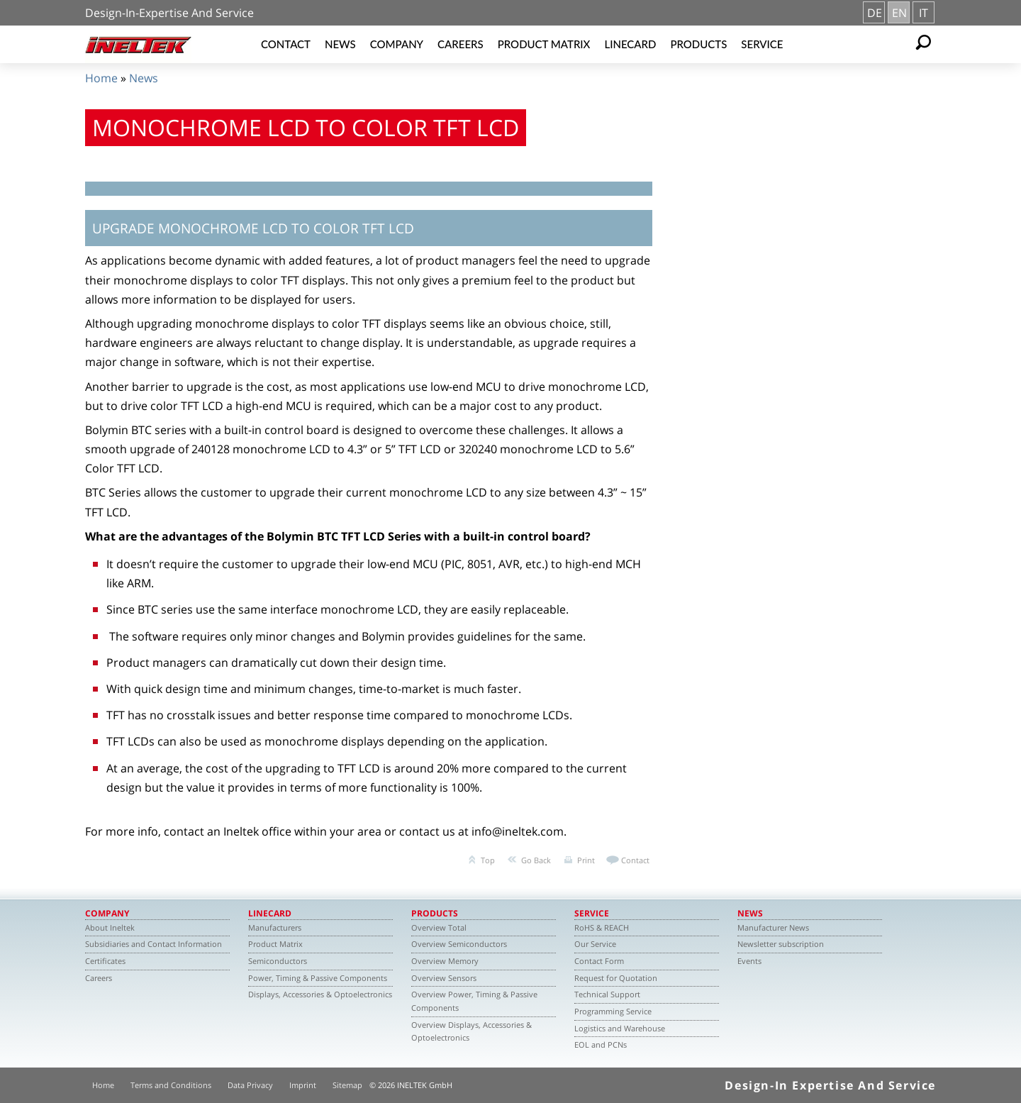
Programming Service (613, 1011)
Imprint (302, 1085)
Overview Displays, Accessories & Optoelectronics (471, 1031)
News (340, 44)
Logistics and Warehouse (619, 1028)
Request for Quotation (615, 977)
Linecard (630, 44)
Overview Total (439, 927)
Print (586, 860)
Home (101, 78)
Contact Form (599, 960)
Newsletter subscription (780, 943)
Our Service (595, 943)
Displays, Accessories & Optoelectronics (320, 994)
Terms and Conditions (170, 1085)
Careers (460, 44)
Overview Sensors (443, 977)
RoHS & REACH (601, 927)
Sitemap (347, 1085)
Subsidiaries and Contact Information (153, 943)
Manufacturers (274, 927)
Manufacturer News (773, 927)
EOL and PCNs (600, 1044)
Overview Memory (445, 960)
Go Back (536, 860)
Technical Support (607, 994)
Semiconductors (277, 960)
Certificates (105, 960)
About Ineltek (110, 927)
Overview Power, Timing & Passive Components (474, 1001)
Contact (286, 44)
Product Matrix (544, 44)
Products (698, 44)
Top (488, 860)
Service (762, 44)
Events (749, 960)
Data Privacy (250, 1085)
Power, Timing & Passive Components (317, 977)
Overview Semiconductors (459, 943)
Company (396, 44)
